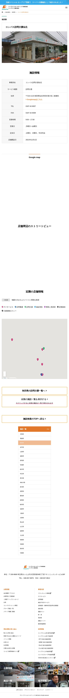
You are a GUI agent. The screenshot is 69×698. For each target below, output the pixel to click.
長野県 (22, 491)
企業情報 (6, 589)
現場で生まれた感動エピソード (12, 636)
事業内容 (41, 589)
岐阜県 (22, 504)
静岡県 (22, 500)
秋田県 (4, 19)
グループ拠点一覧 (9, 608)
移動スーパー (42, 621)
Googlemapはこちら (34, 99)
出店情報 (6, 645)
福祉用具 (40, 608)
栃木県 (22, 469)
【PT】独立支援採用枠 (44, 639)
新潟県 (22, 487)
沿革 (5, 602)
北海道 (22, 434)
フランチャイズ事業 (43, 593)
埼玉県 (22, 473)
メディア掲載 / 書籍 (9, 611)
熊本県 (22, 548)
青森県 (22, 438)
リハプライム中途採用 (44, 651)
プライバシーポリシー (29, 689)
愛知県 (22, 495)
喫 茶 (40, 614)
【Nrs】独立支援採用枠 (44, 645)
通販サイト (41, 611)
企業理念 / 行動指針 (9, 596)
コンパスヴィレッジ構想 (10, 605)
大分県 (22, 535)
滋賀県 (22, 509)
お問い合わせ (19, 689)
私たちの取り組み (9, 633)
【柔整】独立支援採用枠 (45, 642)
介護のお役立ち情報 (9, 648)
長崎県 (22, 539)
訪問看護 (40, 599)
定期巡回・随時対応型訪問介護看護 (48, 605)
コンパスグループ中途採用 (45, 654)
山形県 (22, 451)
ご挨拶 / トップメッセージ (11, 599)
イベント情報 (7, 639)
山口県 (22, 526)
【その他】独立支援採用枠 (45, 648)
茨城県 (22, 465)
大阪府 (22, 513)
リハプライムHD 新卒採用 (45, 633)
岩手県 (22, 447)
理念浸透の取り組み (10, 629)
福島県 (22, 456)
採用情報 (41, 629)
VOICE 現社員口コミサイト (46, 657)
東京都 (22, 478)
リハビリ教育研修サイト (10, 651)
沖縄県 (22, 553)
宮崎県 (22, 544)
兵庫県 (22, 517)
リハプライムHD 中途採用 (45, 636)
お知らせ (6, 642)
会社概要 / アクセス (9, 593)
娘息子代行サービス (43, 602)
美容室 (40, 617)
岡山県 (22, 522)
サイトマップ (40, 689)
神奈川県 (22, 482)
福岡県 (22, 531)
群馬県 (22, 460)
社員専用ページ (49, 689)
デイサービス (42, 596)
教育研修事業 (42, 624)
